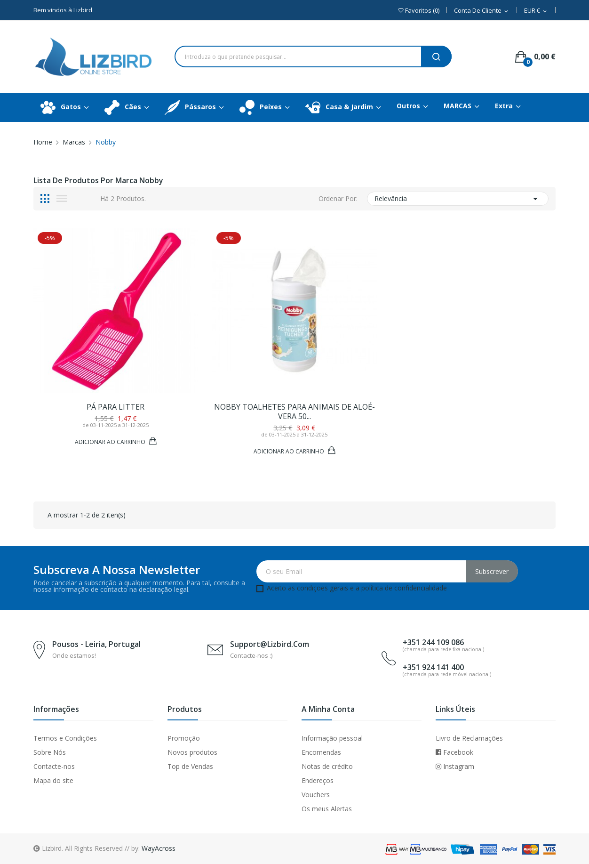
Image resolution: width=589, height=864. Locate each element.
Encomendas (321, 752)
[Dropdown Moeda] (536, 11)
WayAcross (158, 848)
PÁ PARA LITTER (115, 407)
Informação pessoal (332, 738)
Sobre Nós (49, 752)
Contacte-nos (54, 766)
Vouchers (316, 794)
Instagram (455, 766)
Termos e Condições (65, 738)
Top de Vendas (190, 766)
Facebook (454, 752)
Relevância (457, 198)
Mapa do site (53, 780)
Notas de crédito (327, 766)
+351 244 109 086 (433, 642)
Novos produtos (192, 752)
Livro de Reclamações (469, 738)
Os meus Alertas (327, 808)
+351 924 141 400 (433, 667)
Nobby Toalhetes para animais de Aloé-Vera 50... (294, 411)
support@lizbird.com (269, 644)
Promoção (183, 738)
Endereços (318, 780)
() (418, 11)
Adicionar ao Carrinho (111, 441)
